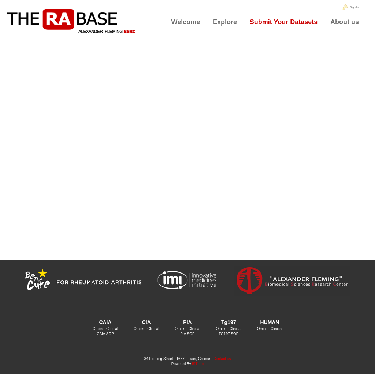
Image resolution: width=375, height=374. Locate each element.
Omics (98, 329)
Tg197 (228, 322)
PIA (187, 322)
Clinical (112, 329)
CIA (146, 322)
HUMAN (269, 322)
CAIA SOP (105, 334)
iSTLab (198, 364)
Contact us (222, 359)
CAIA (105, 322)
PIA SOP (187, 334)
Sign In (354, 7)
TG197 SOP (228, 334)
